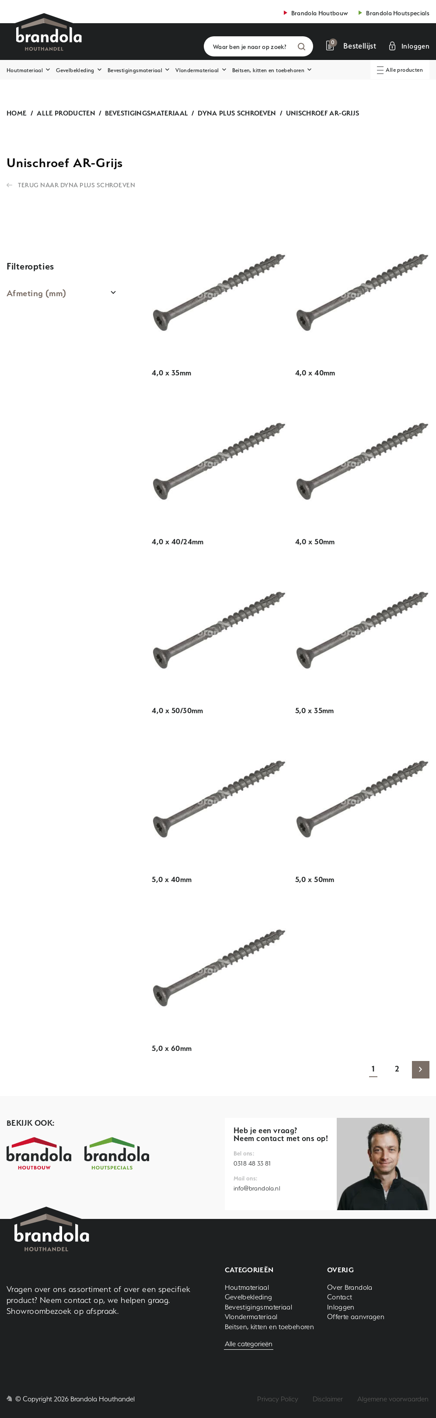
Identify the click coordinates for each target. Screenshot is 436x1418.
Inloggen (341, 1307)
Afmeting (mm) (36, 293)
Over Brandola (350, 1287)
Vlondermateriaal (197, 70)
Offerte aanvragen (355, 1317)
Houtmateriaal (25, 70)
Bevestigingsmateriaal (135, 70)
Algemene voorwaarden (393, 1399)
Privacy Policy (277, 1399)
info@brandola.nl (257, 1188)
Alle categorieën (248, 1344)
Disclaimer (328, 1399)
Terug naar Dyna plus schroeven (76, 185)
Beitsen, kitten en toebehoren (268, 70)
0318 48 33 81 (252, 1163)
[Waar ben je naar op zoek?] (258, 46)
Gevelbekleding (75, 70)
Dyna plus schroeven (237, 113)
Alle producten (66, 113)
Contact (339, 1297)
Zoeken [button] (301, 46)
